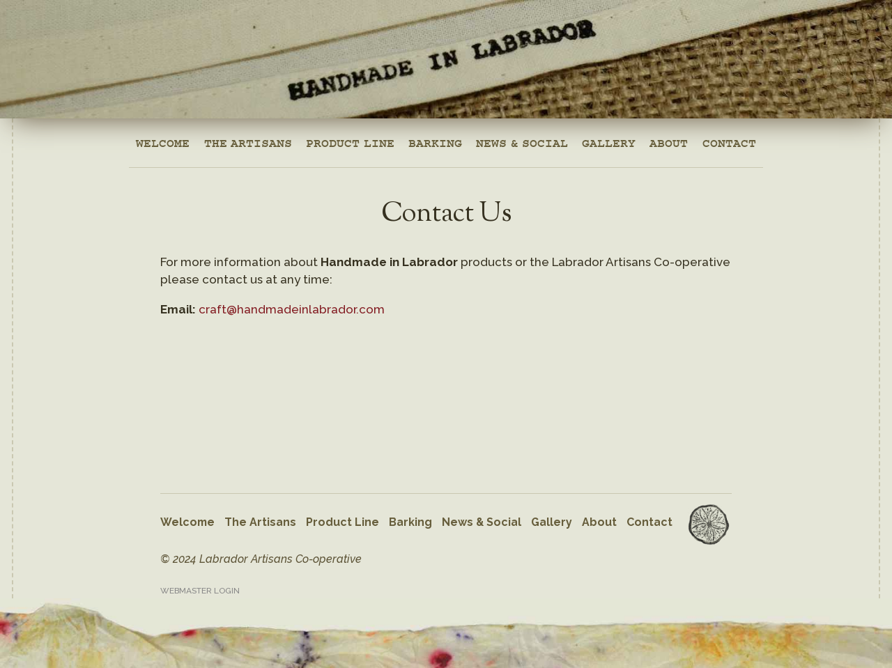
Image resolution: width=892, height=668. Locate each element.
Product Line (350, 139)
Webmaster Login (200, 591)
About (668, 139)
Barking (435, 139)
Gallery (609, 139)
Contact (729, 139)
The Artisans (248, 139)
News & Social (522, 139)
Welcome (163, 139)
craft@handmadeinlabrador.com (292, 309)
